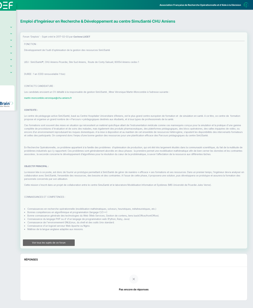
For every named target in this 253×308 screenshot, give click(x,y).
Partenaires (13, 74)
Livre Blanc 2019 (16, 119)
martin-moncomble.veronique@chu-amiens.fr (75, 98)
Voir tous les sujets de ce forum (72, 249)
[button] (5, 96)
